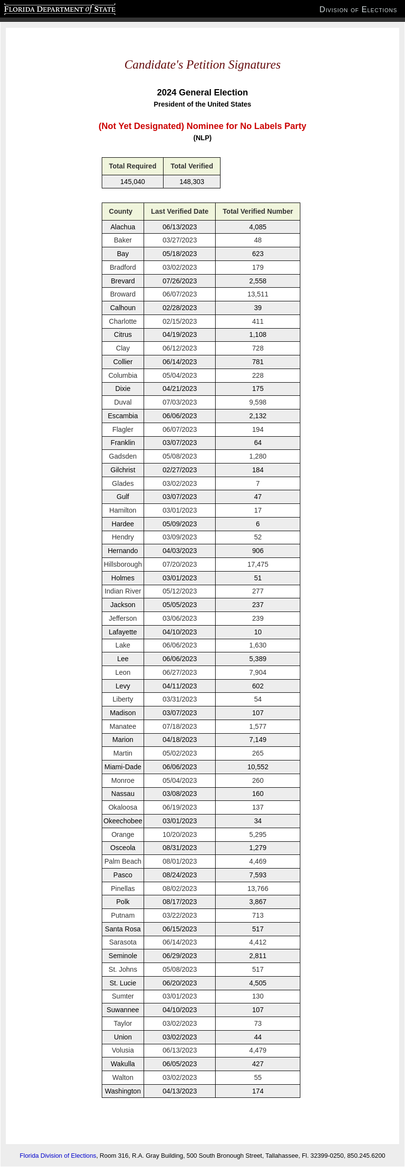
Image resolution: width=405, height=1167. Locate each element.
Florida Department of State (40, 7)
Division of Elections (358, 9)
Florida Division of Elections (58, 1155)
